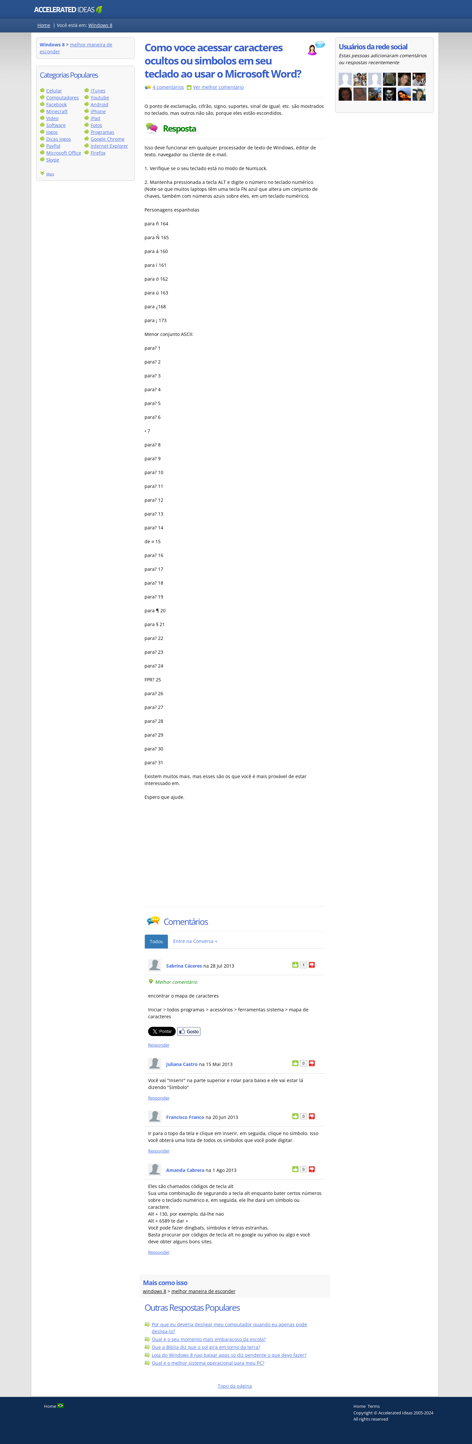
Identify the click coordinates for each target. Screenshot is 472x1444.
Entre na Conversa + (195, 941)
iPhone (98, 111)
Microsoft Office (63, 153)
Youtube (100, 97)
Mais (50, 173)
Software (56, 125)
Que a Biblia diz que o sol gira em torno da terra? (206, 1347)
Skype (52, 160)
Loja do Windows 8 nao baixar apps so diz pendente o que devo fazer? (229, 1355)
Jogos (52, 132)
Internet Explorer (109, 146)
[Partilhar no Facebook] (189, 1034)
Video (52, 118)
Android (99, 104)
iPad (95, 118)
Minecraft (57, 111)
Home (43, 25)
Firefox (98, 153)
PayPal (53, 146)
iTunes (98, 91)
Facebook (56, 104)
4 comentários (168, 87)
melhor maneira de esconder (203, 1291)
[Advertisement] (202, 856)
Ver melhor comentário (218, 87)
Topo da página (235, 1386)
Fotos (96, 125)
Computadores (62, 97)
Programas (102, 132)
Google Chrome (107, 139)
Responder (158, 1045)
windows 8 (154, 1291)
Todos (156, 941)
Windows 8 (100, 25)
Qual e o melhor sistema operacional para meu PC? (208, 1363)
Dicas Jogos (58, 139)
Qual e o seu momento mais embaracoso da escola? (209, 1339)
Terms (374, 1406)
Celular (54, 91)
